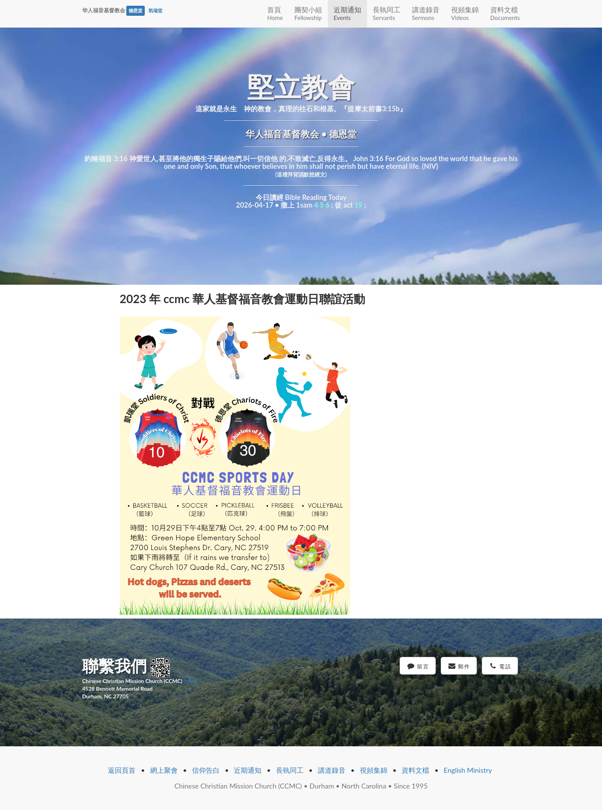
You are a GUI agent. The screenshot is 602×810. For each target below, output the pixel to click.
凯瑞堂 (155, 10)
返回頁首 (122, 770)
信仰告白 (206, 770)
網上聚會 (164, 770)
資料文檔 (505, 13)
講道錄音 (426, 13)
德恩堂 (135, 10)
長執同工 (386, 13)
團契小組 (308, 13)
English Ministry (468, 770)
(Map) (190, 681)
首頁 (275, 13)
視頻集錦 (465, 13)
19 (358, 205)
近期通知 (347, 13)
